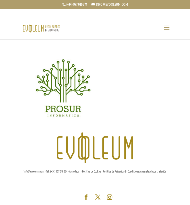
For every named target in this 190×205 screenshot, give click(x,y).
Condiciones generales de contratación (147, 171)
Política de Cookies (91, 171)
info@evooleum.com (33, 171)
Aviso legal (74, 171)
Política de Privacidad (114, 171)
